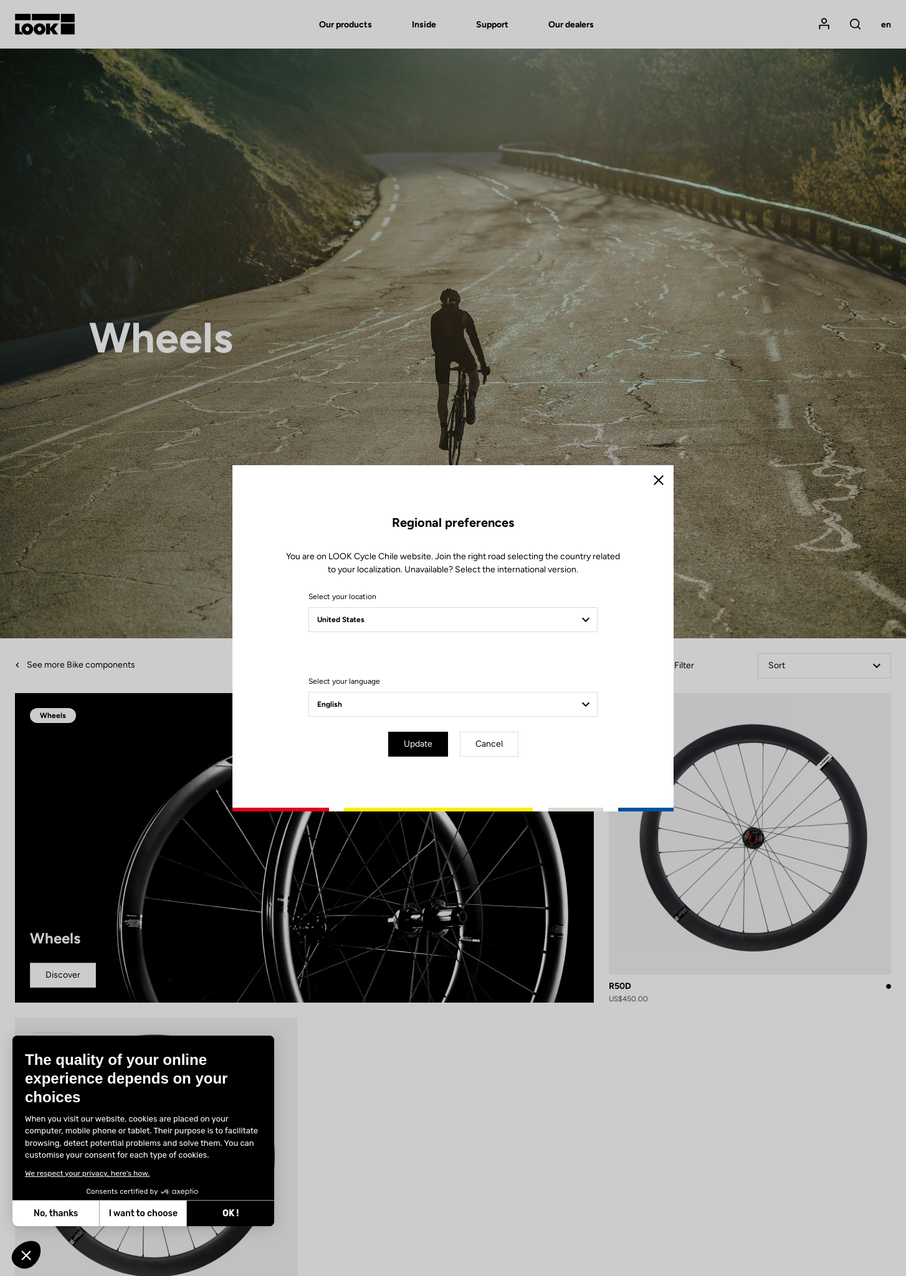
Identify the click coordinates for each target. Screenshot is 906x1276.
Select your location (342, 596)
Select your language (344, 681)
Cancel (489, 744)
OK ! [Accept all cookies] (138, 1213)
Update (418, 744)
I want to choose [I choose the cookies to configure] (51, 1213)
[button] (26, 1255)
